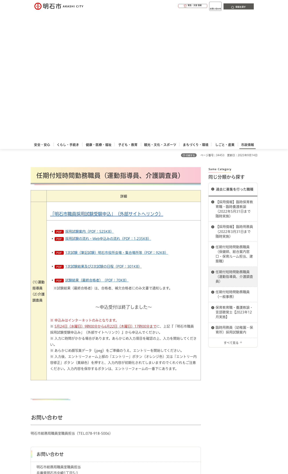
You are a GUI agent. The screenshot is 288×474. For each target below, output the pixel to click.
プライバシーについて (168, 398)
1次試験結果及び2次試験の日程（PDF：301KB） (103, 137)
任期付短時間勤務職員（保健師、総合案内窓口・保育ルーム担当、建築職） (234, 125)
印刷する (190, 27)
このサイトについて (61, 398)
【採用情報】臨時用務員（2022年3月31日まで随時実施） (234, 102)
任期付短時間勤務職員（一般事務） (233, 165)
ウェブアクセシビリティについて (114, 398)
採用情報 (60, 384)
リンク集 (205, 398)
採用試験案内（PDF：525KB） (89, 102)
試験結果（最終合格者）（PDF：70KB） (97, 151)
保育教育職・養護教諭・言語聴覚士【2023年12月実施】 (234, 183)
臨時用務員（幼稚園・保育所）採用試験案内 (234, 201)
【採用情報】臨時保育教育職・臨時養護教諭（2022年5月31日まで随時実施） (234, 80)
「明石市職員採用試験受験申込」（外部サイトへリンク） (106, 85)
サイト (232, 398)
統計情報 (155, 455)
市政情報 (47, 384)
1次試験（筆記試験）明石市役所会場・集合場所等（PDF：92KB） (116, 124)
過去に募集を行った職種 (234, 60)
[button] (178, 6)
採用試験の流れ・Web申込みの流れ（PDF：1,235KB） (108, 110)
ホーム (34, 384)
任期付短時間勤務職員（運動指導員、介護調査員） (234, 147)
